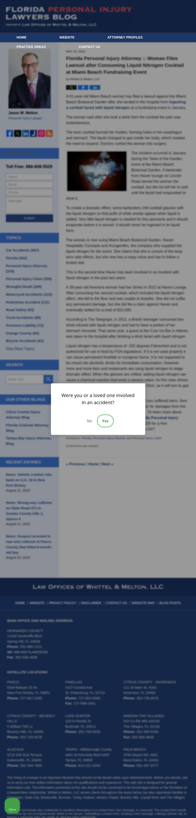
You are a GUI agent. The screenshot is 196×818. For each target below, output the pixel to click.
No (89, 421)
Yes (105, 421)
